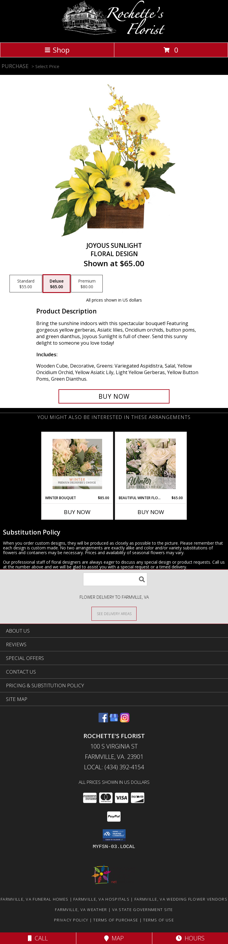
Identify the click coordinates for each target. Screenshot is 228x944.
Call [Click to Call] (38, 938)
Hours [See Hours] (190, 938)
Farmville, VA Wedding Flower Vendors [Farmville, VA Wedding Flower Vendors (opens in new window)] (180, 899)
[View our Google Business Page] (114, 720)
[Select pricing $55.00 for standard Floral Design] (26, 283)
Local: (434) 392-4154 (114, 767)
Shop (57, 50)
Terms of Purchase (115, 920)
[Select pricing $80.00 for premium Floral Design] (86, 283)
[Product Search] (115, 579)
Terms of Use (158, 920)
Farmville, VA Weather (81, 909)
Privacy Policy (71, 920)
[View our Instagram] (124, 720)
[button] (114, 835)
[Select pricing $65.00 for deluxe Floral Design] (56, 283)
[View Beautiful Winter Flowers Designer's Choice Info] (151, 464)
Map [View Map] (114, 938)
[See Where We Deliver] (114, 613)
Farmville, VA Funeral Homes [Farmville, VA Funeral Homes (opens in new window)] (34, 899)
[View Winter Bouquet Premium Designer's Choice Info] (77, 464)
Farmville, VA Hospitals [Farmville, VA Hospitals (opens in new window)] (101, 899)
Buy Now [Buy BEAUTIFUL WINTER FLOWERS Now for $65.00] (150, 512)
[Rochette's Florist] (114, 34)
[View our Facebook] (103, 720)
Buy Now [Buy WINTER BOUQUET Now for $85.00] (77, 512)
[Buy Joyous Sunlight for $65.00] (114, 396)
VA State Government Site (142, 909)
